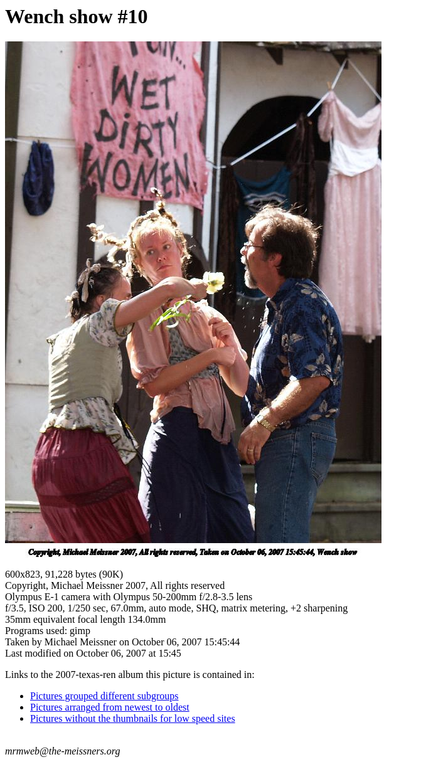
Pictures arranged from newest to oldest (109, 707)
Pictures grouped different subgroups (104, 696)
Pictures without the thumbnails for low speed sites (132, 718)
